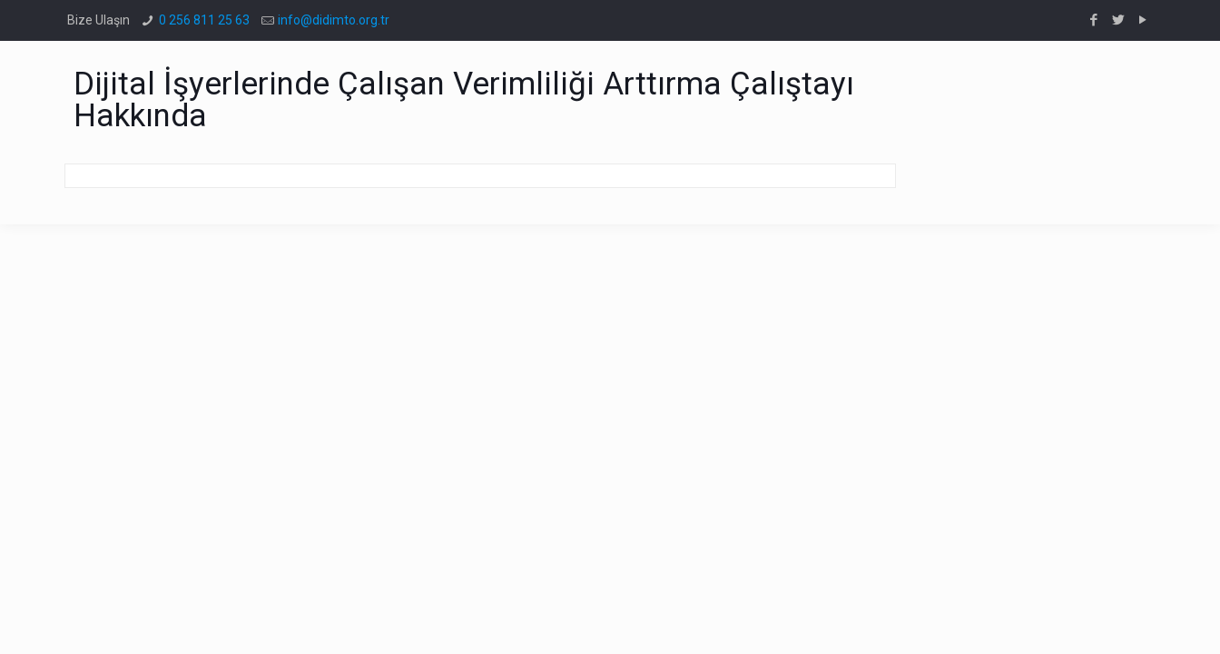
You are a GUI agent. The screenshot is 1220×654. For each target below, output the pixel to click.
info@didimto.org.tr (333, 20)
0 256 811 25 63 (204, 20)
